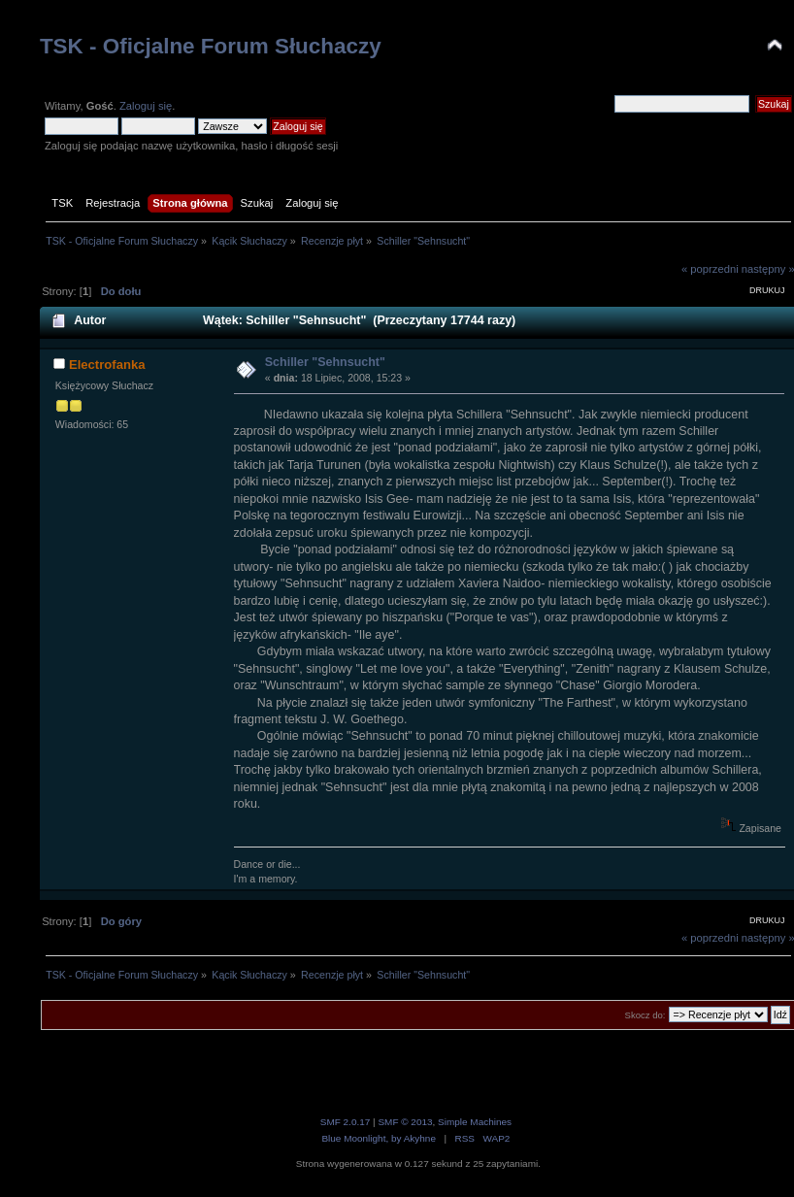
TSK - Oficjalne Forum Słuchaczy (210, 46)
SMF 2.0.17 (345, 1121)
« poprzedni (710, 269)
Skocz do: (645, 1015)
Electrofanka (107, 364)
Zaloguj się (145, 106)
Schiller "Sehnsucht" (325, 362)
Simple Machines (475, 1121)
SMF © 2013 (405, 1121)
